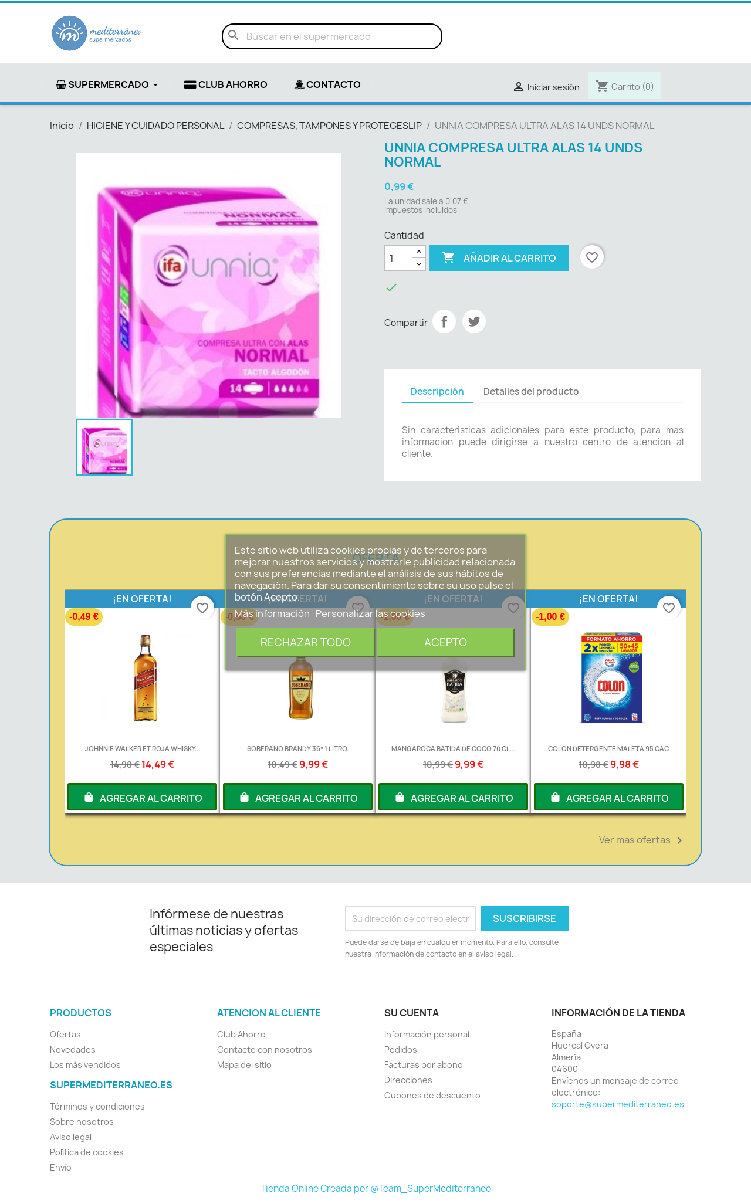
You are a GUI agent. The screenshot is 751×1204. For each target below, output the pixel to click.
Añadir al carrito (499, 258)
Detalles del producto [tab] (531, 391)
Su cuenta (411, 1012)
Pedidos (400, 1049)
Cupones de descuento (432, 1095)
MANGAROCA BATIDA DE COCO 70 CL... (453, 748)
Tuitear (474, 321)
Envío (61, 1167)
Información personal (426, 1034)
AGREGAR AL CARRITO (142, 797)
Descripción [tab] (437, 391)
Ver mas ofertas (642, 840)
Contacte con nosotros (264, 1049)
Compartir (444, 321)
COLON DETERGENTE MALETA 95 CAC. (609, 748)
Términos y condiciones (97, 1106)
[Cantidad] (398, 258)
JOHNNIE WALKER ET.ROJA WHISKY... (142, 748)
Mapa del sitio (244, 1064)
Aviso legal (71, 1136)
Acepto (445, 642)
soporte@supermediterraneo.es (618, 1104)
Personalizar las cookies (370, 613)
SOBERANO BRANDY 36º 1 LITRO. (297, 748)
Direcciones (408, 1080)
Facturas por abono (423, 1064)
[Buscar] (332, 36)
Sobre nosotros (82, 1121)
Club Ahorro (241, 1034)
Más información (273, 613)
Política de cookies (87, 1152)
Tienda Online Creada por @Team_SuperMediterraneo (376, 1188)
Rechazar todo (306, 642)
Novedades (73, 1049)
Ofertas (65, 1034)
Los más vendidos (85, 1064)
